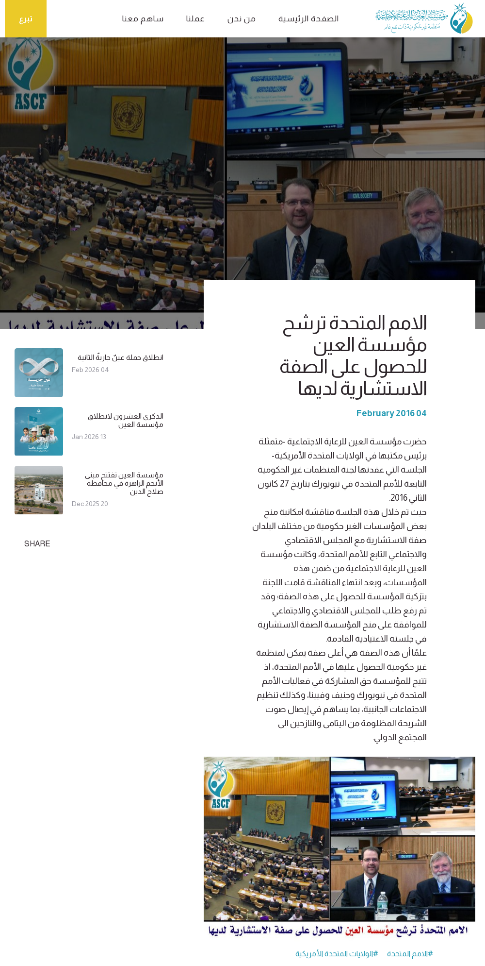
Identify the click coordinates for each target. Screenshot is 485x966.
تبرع (25, 19)
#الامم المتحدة (410, 953)
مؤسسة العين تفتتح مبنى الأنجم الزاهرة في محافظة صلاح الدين (124, 483)
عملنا (195, 18)
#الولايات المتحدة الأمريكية (336, 953)
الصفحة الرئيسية (308, 18)
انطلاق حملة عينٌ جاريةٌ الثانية (120, 357)
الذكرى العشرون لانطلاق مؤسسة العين (125, 420)
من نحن (241, 18)
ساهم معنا (143, 18)
